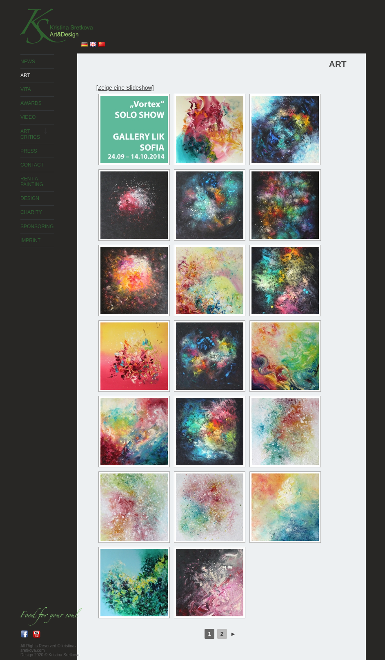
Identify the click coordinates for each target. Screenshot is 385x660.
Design (29, 198)
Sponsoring (36, 226)
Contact (32, 165)
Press (28, 151)
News (27, 61)
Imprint (30, 240)
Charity (31, 212)
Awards (31, 103)
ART (25, 75)
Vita (25, 89)
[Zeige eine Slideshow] (125, 87)
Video (28, 117)
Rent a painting (31, 181)
